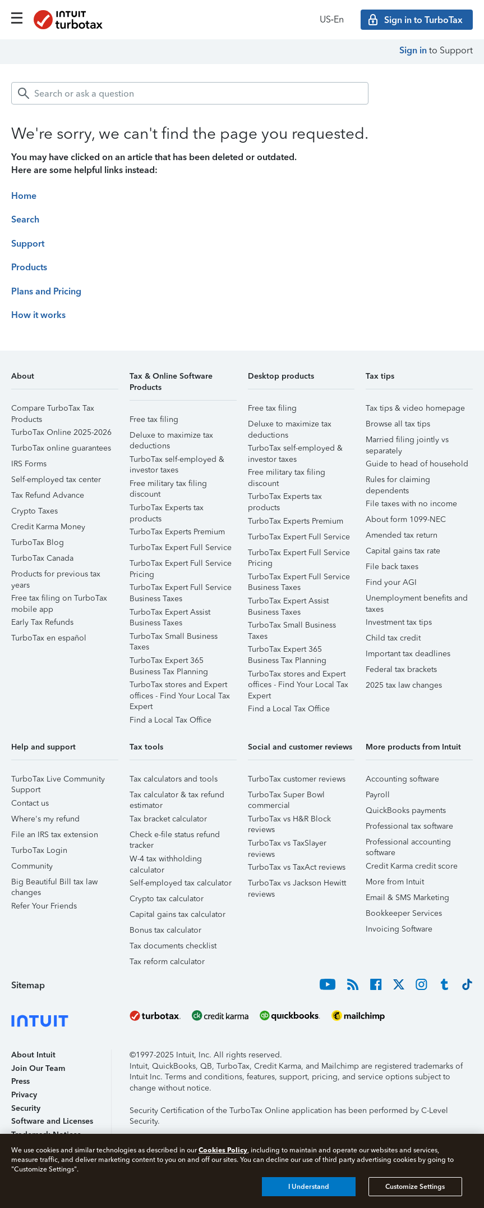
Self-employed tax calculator (181, 883)
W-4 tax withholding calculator (166, 860)
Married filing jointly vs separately (407, 441)
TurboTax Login (39, 850)
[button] (64, 380)
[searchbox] (189, 93)
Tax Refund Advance (47, 495)
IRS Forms (29, 464)
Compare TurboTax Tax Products (52, 409)
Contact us (30, 803)
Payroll (378, 795)
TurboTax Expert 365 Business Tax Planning (169, 662)
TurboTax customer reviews (296, 779)
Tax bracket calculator (168, 819)
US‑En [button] (332, 19)
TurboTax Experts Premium (177, 532)
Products (29, 267)
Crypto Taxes (34, 511)
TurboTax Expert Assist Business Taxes (170, 613)
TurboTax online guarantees (61, 448)
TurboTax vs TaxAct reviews (296, 867)
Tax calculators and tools (174, 779)
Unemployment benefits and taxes (417, 599)
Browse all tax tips (398, 424)
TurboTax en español (48, 638)
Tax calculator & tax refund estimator (177, 796)
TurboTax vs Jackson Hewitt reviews (297, 884)
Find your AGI (391, 582)
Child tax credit (393, 638)
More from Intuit (395, 882)
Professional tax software (409, 826)
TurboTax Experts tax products (167, 509)
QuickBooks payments (406, 810)
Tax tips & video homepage (415, 408)
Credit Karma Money (48, 527)
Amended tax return (401, 535)
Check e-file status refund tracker (175, 836)
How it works (38, 315)
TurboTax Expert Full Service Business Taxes (181, 589)
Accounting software (402, 779)
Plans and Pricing (46, 291)
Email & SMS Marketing (407, 897)
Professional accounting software (408, 843)
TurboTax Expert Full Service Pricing (181, 564)
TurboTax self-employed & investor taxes (177, 461)
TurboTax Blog (37, 542)
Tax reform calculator (167, 961)
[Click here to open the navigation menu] (16, 18)
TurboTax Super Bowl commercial (286, 796)
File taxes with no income (411, 503)
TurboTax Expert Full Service (181, 547)
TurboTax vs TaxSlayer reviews (287, 844)
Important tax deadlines (408, 654)
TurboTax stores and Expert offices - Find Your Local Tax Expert (180, 686)
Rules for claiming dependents (398, 481)
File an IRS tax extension (54, 834)
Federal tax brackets (401, 669)
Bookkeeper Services (404, 913)
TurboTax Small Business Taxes (174, 638)
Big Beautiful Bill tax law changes (54, 883)
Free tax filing (154, 419)
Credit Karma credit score (412, 866)
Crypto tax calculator (167, 898)
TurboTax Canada (42, 558)
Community (32, 866)
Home (23, 195)
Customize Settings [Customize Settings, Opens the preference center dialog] (415, 1187)
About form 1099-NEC (406, 519)
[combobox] (189, 93)
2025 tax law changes (404, 685)
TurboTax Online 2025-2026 (61, 432)
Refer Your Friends (44, 906)
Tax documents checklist (173, 946)
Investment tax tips (399, 622)
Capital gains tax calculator (177, 914)
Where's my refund (45, 819)
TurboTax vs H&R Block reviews (289, 820)
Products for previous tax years (55, 575)
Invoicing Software (399, 929)
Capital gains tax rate (403, 551)
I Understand (308, 1187)
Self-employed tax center (56, 479)
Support (27, 243)
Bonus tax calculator (165, 930)
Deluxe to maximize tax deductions (171, 436)
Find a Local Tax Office (170, 720)
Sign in (413, 50)
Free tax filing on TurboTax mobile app (59, 599)
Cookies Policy (223, 1150)
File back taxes (392, 566)
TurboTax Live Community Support (58, 780)
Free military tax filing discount (168, 485)
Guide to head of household (417, 464)
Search (25, 219)
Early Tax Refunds (42, 622)
